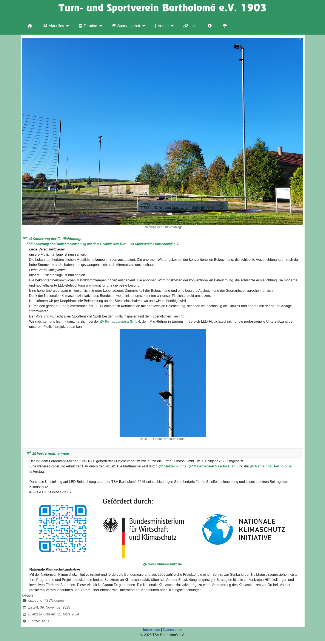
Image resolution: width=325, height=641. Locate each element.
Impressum (151, 630)
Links (190, 25)
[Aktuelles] (66, 25)
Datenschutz (172, 630)
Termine (87, 25)
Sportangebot (125, 25)
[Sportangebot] (142, 25)
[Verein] (171, 25)
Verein (161, 25)
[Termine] (99, 25)
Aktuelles (52, 25)
